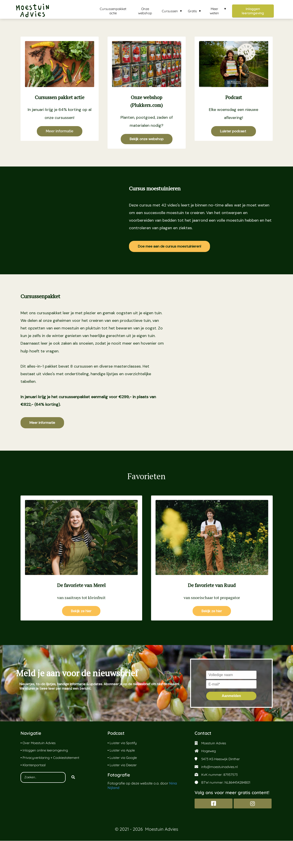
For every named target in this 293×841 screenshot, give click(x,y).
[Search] (73, 777)
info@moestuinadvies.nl (219, 767)
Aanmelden (231, 696)
